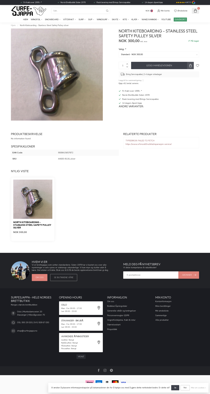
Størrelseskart (113, 324)
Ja (175, 387)
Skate (115, 19)
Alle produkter (162, 320)
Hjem (25, 19)
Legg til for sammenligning (130, 80)
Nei (185, 387)
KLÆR (134, 19)
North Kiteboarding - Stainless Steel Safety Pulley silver (44, 25)
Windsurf (102, 19)
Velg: (122, 49)
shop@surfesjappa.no (27, 330)
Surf (81, 19)
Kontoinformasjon (163, 301)
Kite (125, 19)
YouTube (166, 19)
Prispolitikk (112, 329)
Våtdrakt (68, 19)
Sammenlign (161, 315)
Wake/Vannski (149, 19)
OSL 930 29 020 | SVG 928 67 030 (33, 322)
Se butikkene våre (63, 277)
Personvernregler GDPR (118, 315)
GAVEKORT (180, 19)
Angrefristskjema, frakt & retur (121, 320)
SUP (90, 19)
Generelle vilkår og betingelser (121, 310)
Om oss (40, 277)
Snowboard (52, 19)
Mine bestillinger (163, 306)
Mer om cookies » (198, 387)
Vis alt (81, 356)
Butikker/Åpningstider (117, 306)
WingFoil (35, 19)
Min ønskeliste (162, 310)
